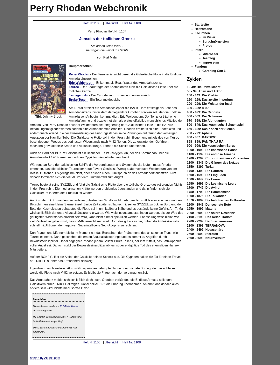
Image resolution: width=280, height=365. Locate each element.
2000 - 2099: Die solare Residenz (211, 213)
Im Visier (208, 37)
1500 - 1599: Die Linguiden (206, 175)
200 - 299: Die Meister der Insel (209, 103)
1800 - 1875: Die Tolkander (206, 196)
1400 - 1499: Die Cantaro (205, 171)
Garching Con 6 (214, 70)
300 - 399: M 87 (198, 108)
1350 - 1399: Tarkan (201, 166)
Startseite (202, 24)
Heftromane (203, 29)
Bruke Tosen (78, 99)
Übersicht (111, 23)
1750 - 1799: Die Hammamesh (208, 192)
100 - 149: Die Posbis (202, 95)
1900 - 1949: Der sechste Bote (209, 204)
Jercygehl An (78, 95)
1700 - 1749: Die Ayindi (203, 187)
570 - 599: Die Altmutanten (206, 120)
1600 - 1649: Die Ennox (203, 179)
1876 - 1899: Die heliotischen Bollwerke (216, 200)
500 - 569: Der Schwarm (204, 116)
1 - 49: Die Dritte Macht (203, 87)
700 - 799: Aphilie (199, 133)
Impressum (210, 62)
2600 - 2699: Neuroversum (206, 238)
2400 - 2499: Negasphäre (205, 229)
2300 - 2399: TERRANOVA (206, 225)
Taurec (74, 87)
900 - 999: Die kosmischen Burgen (212, 145)
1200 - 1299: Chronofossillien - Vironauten (218, 158)
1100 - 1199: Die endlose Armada (211, 154)
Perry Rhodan (79, 74)
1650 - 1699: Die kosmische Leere (211, 183)
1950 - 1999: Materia (201, 208)
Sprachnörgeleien (215, 41)
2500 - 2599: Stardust (202, 234)
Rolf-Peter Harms (69, 306)
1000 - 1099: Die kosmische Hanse (212, 150)
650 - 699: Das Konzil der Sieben (210, 129)
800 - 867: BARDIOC (201, 137)
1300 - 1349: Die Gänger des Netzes (213, 162)
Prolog (207, 45)
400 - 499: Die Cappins (203, 112)
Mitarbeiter (210, 54)
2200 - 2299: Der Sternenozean (209, 221)
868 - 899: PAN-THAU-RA (205, 141)
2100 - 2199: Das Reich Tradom (210, 217)
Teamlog (208, 58)
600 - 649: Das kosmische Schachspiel (215, 124)
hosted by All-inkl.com (45, 358)
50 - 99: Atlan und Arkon (204, 91)
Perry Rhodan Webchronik (88, 8)
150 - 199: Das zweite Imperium (210, 99)
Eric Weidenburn (81, 82)
